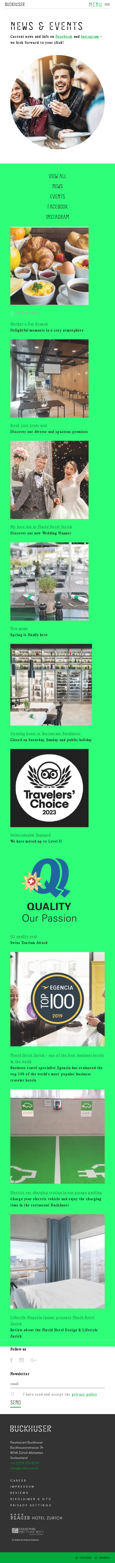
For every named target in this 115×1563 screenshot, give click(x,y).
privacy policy (84, 1396)
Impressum (22, 1486)
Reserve (105, 1558)
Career (18, 1480)
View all (57, 205)
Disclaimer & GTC (31, 1499)
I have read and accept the (60, 1396)
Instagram (90, 37)
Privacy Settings (31, 1505)
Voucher (86, 1558)
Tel (13, 1557)
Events (57, 226)
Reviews (19, 1493)
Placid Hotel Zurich (15, 4)
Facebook (63, 37)
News (57, 216)
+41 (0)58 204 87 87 (24, 1463)
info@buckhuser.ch (24, 1468)
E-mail (7, 1557)
